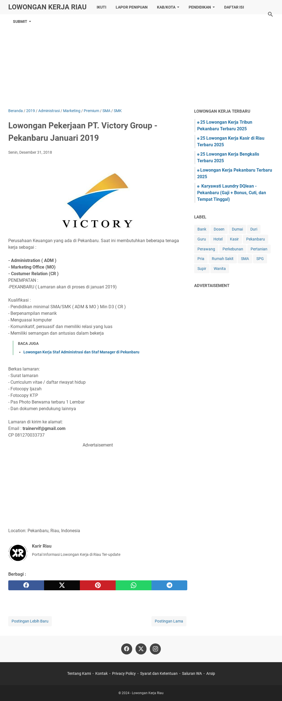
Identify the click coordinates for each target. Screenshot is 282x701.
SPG (260, 258)
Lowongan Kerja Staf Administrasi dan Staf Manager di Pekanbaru (81, 352)
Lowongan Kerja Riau (47, 7)
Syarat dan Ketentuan (159, 673)
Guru (201, 239)
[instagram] (155, 648)
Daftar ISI (234, 7)
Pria (200, 258)
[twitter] (62, 585)
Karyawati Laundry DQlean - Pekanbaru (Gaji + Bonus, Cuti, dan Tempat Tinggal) (231, 192)
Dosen (219, 229)
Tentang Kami (79, 673)
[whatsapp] (133, 585)
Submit (20, 21)
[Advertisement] (141, 61)
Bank (201, 229)
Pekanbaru (255, 239)
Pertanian (259, 249)
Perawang (206, 249)
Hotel (218, 239)
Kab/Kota (166, 7)
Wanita (220, 268)
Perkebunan (233, 249)
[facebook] (26, 585)
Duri (253, 229)
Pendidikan (200, 7)
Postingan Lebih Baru (30, 621)
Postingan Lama (169, 621)
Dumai (237, 229)
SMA (245, 258)
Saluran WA (192, 673)
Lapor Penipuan (132, 7)
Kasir (234, 239)
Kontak (101, 673)
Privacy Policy (124, 673)
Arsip (210, 673)
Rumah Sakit (223, 258)
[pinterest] (98, 585)
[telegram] (169, 585)
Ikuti (101, 7)
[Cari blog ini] (270, 14)
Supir (201, 268)
